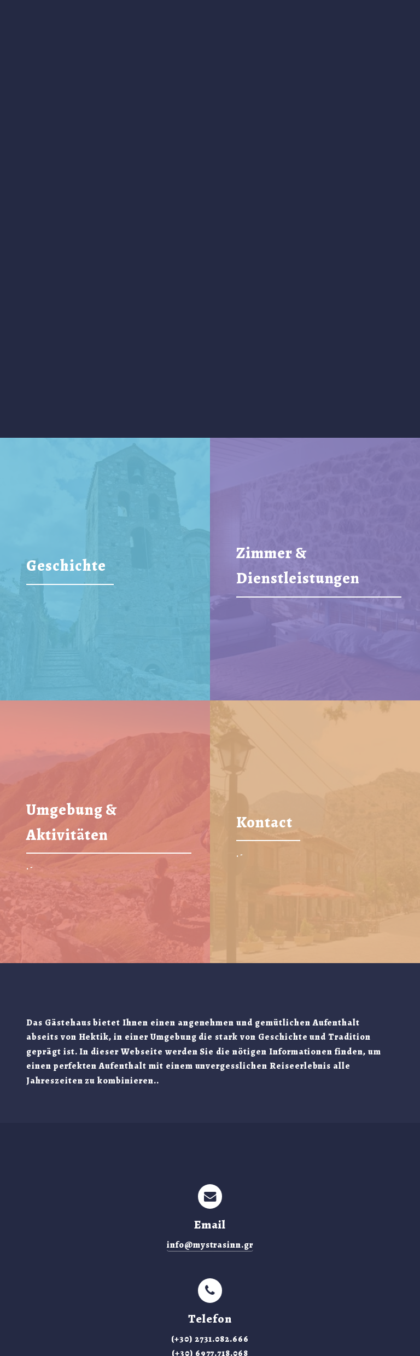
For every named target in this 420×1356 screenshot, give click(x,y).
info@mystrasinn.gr (210, 1245)
